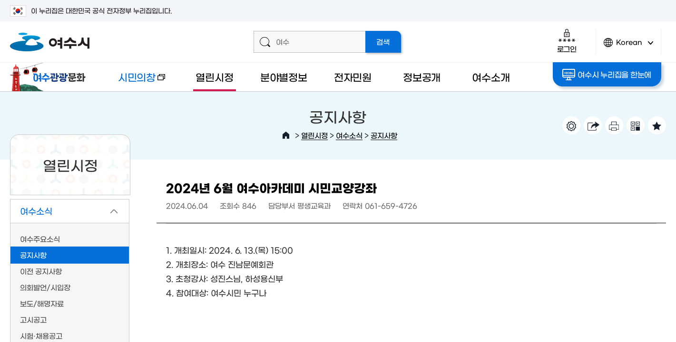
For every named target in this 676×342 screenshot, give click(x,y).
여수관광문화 (50, 77)
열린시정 (214, 77)
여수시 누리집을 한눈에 (606, 74)
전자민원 (353, 77)
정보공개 (422, 77)
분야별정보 (283, 77)
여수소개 (490, 77)
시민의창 (134, 81)
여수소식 (349, 135)
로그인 (567, 40)
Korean (628, 46)
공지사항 (384, 135)
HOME (286, 135)
